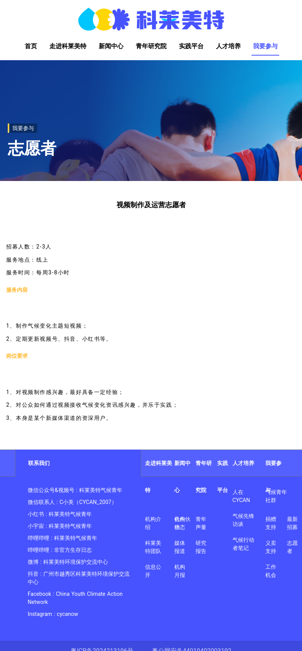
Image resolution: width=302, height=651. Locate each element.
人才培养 (243, 463)
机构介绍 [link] (153, 523)
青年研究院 (204, 476)
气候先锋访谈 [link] (243, 520)
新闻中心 (182, 476)
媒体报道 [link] (179, 547)
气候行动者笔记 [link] (243, 544)
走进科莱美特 (158, 476)
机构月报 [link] (179, 571)
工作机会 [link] (270, 571)
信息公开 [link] (153, 571)
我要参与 (273, 476)
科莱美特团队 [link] (153, 547)
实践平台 (222, 476)
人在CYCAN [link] (241, 496)
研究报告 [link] (201, 547)
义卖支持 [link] (270, 547)
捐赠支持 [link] (270, 523)
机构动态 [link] (179, 523)
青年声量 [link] (201, 523)
